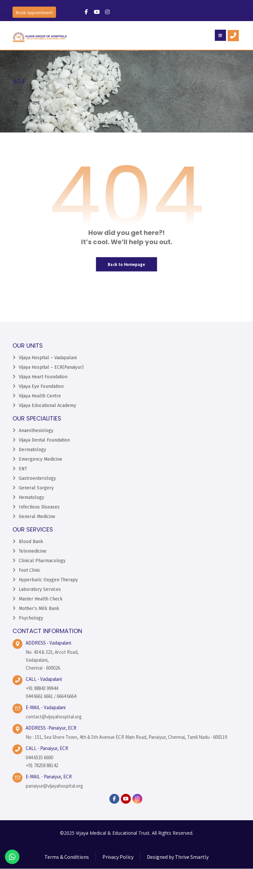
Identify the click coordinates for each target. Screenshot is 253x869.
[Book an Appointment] (34, 12)
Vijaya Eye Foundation (41, 386)
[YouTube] (126, 799)
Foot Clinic (30, 570)
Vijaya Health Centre (40, 396)
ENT (23, 469)
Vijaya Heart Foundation (43, 377)
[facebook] (114, 799)
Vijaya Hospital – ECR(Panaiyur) (51, 367)
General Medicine (37, 516)
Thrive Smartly (192, 857)
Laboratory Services (40, 589)
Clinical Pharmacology (42, 561)
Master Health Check (41, 599)
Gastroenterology (37, 478)
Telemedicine (32, 551)
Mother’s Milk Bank (39, 608)
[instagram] (137, 799)
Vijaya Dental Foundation (44, 440)
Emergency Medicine (40, 459)
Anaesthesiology (36, 430)
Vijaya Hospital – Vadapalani (48, 358)
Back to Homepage (126, 264)
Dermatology (32, 449)
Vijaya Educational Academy (47, 405)
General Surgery (36, 488)
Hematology (31, 497)
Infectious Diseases (39, 507)
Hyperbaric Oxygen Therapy (48, 580)
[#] (86, 12)
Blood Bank (31, 541)
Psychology (31, 618)
